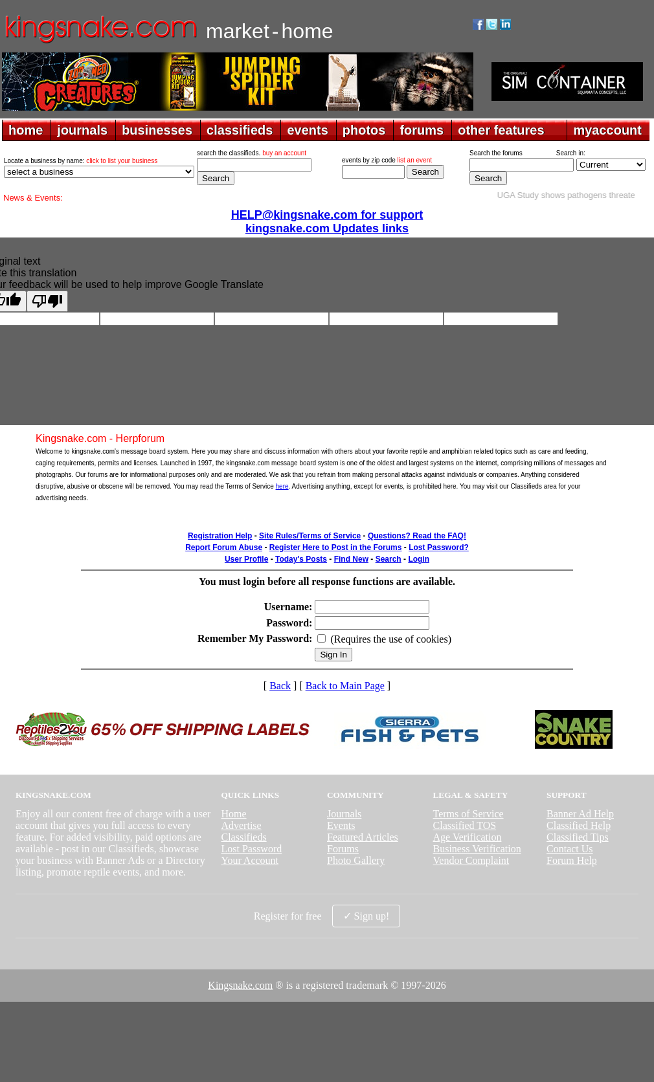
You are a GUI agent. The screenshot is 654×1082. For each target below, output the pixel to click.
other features (501, 130)
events (307, 130)
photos (364, 130)
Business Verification (477, 848)
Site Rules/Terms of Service (310, 535)
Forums (343, 848)
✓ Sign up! (366, 916)
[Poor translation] (47, 301)
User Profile (246, 559)
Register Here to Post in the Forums (335, 547)
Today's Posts (301, 559)
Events (341, 825)
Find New (351, 559)
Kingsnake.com (240, 985)
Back (280, 685)
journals (82, 130)
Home (233, 813)
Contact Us (570, 848)
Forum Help (572, 860)
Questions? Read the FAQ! (417, 535)
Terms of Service (468, 813)
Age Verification (467, 837)
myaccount (607, 130)
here (282, 486)
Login (418, 559)
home (25, 130)
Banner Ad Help (580, 813)
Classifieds (243, 837)
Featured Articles (362, 837)
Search (388, 559)
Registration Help (220, 535)
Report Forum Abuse (223, 547)
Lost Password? (439, 547)
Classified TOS (465, 825)
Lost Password (251, 848)
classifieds (240, 130)
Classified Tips (578, 837)
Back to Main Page (345, 685)
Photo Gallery (356, 860)
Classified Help (579, 825)
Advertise (241, 825)
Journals (344, 813)
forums (422, 130)
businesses (157, 130)
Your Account (249, 860)
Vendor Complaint (471, 860)
